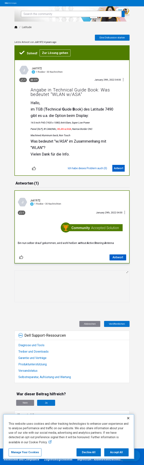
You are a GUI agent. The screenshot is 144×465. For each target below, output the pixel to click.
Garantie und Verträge (32, 358)
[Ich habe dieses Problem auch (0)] (87, 168)
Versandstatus (28, 370)
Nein (25, 402)
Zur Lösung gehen (55, 53)
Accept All (116, 452)
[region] (68, 436)
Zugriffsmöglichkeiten (58, 459)
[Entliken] (34, 168)
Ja (46, 402)
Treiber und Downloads (33, 351)
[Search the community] (71, 14)
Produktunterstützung (32, 364)
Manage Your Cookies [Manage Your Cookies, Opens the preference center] (25, 452)
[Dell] (15, 27)
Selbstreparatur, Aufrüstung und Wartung (44, 377)
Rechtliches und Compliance (21, 459)
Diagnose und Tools (31, 345)
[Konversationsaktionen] (123, 80)
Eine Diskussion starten (112, 37)
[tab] (27, 183)
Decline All (88, 452)
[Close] (128, 418)
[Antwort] (118, 168)
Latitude (27, 27)
